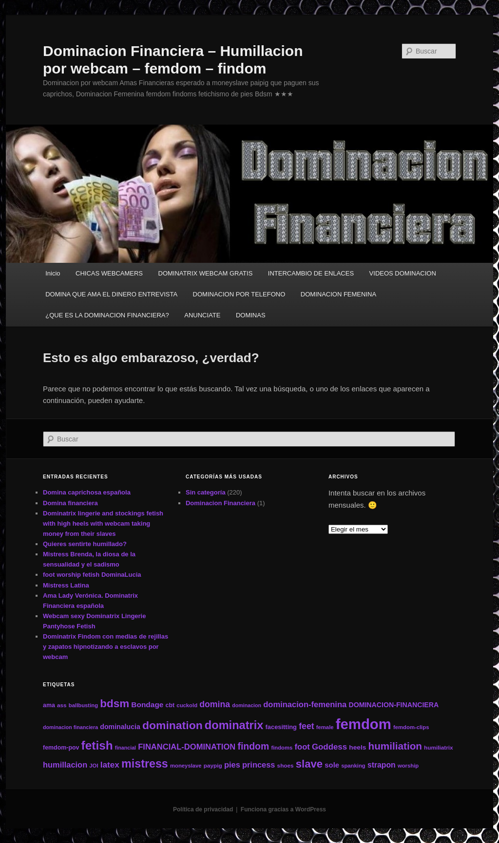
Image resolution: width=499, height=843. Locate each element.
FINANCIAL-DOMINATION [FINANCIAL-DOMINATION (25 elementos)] (186, 746)
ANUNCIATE (202, 315)
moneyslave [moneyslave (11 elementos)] (186, 766)
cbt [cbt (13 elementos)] (170, 705)
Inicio (52, 273)
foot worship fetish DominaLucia (92, 574)
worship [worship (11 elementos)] (408, 766)
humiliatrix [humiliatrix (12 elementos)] (438, 747)
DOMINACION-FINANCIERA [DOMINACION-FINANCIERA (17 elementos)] (393, 705)
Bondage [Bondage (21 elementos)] (147, 704)
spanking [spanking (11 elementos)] (353, 766)
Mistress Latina (66, 585)
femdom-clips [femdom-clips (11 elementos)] (411, 727)
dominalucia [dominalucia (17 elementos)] (120, 727)
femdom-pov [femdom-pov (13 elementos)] (61, 747)
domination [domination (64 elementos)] (172, 725)
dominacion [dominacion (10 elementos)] (246, 705)
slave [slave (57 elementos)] (309, 764)
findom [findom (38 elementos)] (253, 746)
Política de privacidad (203, 809)
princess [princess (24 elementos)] (258, 764)
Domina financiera (70, 503)
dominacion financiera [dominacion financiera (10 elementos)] (70, 727)
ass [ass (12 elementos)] (62, 705)
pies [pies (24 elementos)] (232, 764)
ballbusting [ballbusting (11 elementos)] (83, 705)
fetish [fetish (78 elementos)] (97, 745)
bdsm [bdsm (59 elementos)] (114, 703)
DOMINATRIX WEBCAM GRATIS (205, 273)
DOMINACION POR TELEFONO (239, 294)
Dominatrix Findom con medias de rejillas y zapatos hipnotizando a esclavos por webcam (105, 646)
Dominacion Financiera (220, 503)
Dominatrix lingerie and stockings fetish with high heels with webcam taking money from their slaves (103, 523)
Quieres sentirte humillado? (85, 544)
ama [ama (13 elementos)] (49, 705)
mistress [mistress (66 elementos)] (144, 763)
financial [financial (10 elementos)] (125, 748)
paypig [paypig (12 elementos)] (213, 765)
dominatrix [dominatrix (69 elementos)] (234, 725)
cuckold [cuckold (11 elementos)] (186, 705)
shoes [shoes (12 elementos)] (285, 765)
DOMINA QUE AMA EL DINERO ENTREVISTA (111, 294)
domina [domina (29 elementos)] (214, 704)
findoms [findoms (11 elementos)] (281, 748)
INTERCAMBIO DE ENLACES (311, 273)
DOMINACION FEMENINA (338, 294)
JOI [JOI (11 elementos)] (93, 766)
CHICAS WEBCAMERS (109, 273)
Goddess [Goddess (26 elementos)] (329, 746)
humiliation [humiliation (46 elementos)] (395, 745)
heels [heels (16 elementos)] (357, 747)
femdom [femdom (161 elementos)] (363, 724)
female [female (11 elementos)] (325, 727)
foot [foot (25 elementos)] (302, 746)
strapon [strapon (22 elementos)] (381, 765)
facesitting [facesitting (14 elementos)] (281, 727)
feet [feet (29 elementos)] (306, 726)
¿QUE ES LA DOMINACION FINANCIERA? (107, 315)
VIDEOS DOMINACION (402, 273)
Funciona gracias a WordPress (283, 809)
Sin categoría (206, 492)
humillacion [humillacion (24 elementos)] (65, 764)
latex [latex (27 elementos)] (109, 765)
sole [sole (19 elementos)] (332, 765)
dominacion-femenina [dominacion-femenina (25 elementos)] (304, 704)
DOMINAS (251, 315)
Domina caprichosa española (87, 492)
